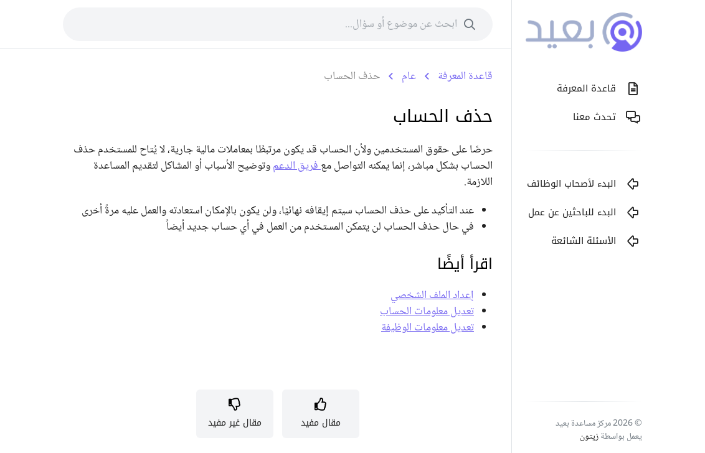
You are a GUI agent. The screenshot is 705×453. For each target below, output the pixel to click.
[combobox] (278, 24)
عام (409, 76)
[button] (320, 414)
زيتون (589, 436)
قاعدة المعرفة (465, 76)
